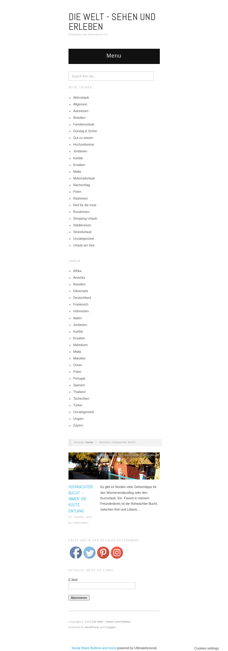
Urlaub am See (84, 245)
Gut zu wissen (83, 138)
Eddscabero (80, 522)
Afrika (77, 271)
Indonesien (81, 311)
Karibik (78, 158)
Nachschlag (81, 185)
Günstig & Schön (85, 131)
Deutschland (82, 297)
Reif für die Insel (84, 205)
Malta (77, 171)
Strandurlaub (82, 232)
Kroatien (79, 165)
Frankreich (81, 304)
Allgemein (80, 104)
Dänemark (80, 291)
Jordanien (80, 151)
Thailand (79, 392)
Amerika (79, 277)
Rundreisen (81, 212)
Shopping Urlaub (85, 218)
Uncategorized (83, 238)
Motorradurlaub (84, 178)
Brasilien (79, 117)
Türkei (77, 405)
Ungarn (78, 418)
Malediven (80, 345)
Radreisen (80, 198)
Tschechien (81, 398)
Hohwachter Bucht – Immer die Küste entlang (80, 498)
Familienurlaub (83, 124)
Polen (77, 191)
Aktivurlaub (81, 97)
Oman (77, 365)
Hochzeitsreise (83, 144)
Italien (77, 318)
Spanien (79, 385)
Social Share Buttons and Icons (94, 648)
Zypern (78, 425)
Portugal (79, 378)
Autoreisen (81, 111)
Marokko (79, 358)
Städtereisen (82, 225)
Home (89, 442)
